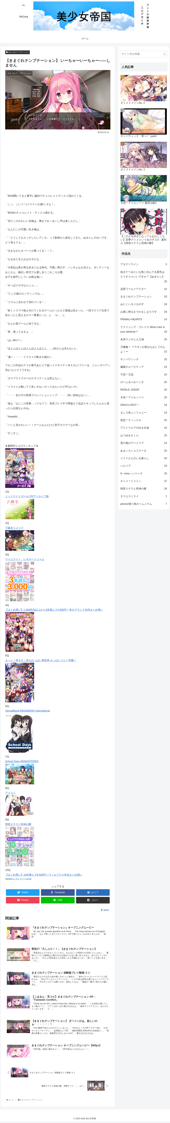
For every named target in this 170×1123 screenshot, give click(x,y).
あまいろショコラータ (143, 450)
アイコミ (10, 792)
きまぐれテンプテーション (17, 52)
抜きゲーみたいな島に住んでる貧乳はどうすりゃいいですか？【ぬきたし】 (143, 277)
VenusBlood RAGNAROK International (27, 710)
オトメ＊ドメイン (143, 481)
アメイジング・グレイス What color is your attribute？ (143, 330)
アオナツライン (143, 264)
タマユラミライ (143, 496)
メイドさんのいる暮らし (143, 458)
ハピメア (143, 465)
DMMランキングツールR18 (19, 879)
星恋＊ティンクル (143, 420)
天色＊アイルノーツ (143, 397)
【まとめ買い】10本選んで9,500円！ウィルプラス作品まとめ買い (43, 874)
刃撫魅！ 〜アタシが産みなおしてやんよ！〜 (143, 350)
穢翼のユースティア (143, 367)
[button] (164, 54)
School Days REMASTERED (22, 761)
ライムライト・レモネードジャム (24, 559)
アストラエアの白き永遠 (143, 427)
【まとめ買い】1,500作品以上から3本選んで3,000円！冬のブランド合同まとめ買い (54, 609)
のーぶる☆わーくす (143, 382)
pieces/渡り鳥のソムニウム (143, 504)
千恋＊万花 (143, 374)
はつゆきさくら (143, 435)
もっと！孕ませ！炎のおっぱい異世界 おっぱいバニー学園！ (40, 660)
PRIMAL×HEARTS (143, 319)
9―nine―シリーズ (143, 473)
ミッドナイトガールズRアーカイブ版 (27, 496)
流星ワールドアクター (143, 289)
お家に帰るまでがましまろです (143, 311)
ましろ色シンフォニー (143, 412)
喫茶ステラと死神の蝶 (18, 824)
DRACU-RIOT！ (143, 405)
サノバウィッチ (143, 359)
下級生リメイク (14, 527)
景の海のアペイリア (143, 443)
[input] (144, 54)
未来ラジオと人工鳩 (143, 339)
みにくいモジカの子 (143, 304)
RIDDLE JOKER (143, 389)
